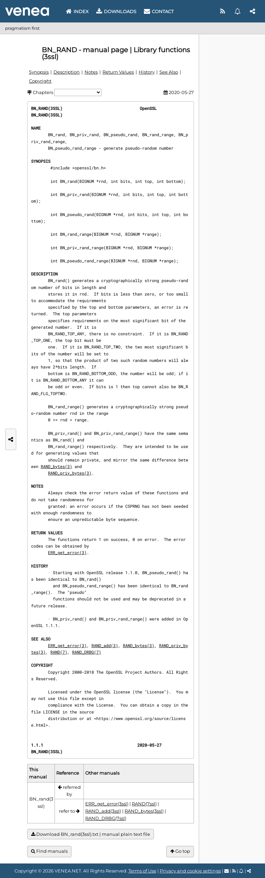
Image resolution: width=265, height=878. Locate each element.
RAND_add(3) (104, 645)
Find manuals (49, 851)
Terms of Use (142, 871)
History (147, 72)
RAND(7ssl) (144, 803)
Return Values (118, 72)
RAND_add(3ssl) (103, 811)
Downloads (116, 11)
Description (66, 72)
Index (77, 11)
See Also (168, 72)
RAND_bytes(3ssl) (144, 811)
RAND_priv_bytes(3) (69, 473)
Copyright (40, 81)
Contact (159, 11)
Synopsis (39, 72)
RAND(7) (58, 652)
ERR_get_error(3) (67, 552)
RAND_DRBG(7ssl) (105, 818)
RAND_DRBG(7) (86, 652)
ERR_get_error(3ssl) (106, 803)
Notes (91, 72)
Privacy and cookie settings (190, 871)
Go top (180, 851)
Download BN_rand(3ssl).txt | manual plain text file (90, 834)
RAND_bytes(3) (56, 466)
